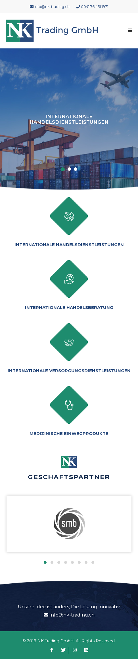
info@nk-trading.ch (50, 6)
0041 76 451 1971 (92, 6)
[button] (45, 562)
